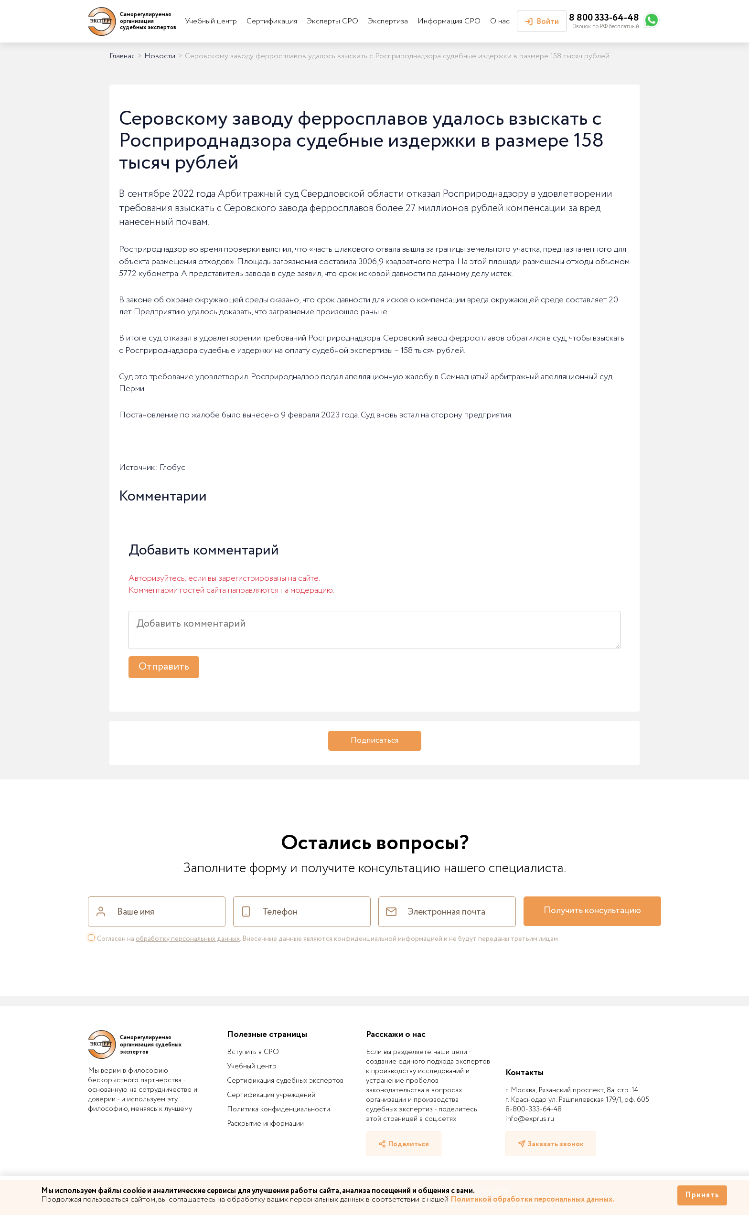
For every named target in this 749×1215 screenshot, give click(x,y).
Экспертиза (388, 21)
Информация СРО (449, 21)
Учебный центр (211, 21)
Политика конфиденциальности (278, 1109)
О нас (500, 21)
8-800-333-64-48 (533, 1109)
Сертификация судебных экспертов (285, 1081)
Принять (702, 1195)
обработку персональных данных (188, 939)
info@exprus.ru (529, 1119)
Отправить (164, 667)
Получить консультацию (592, 910)
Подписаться (374, 740)
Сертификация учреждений (271, 1095)
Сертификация (271, 21)
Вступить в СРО (253, 1052)
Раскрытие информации (265, 1124)
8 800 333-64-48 (604, 18)
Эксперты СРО (332, 21)
